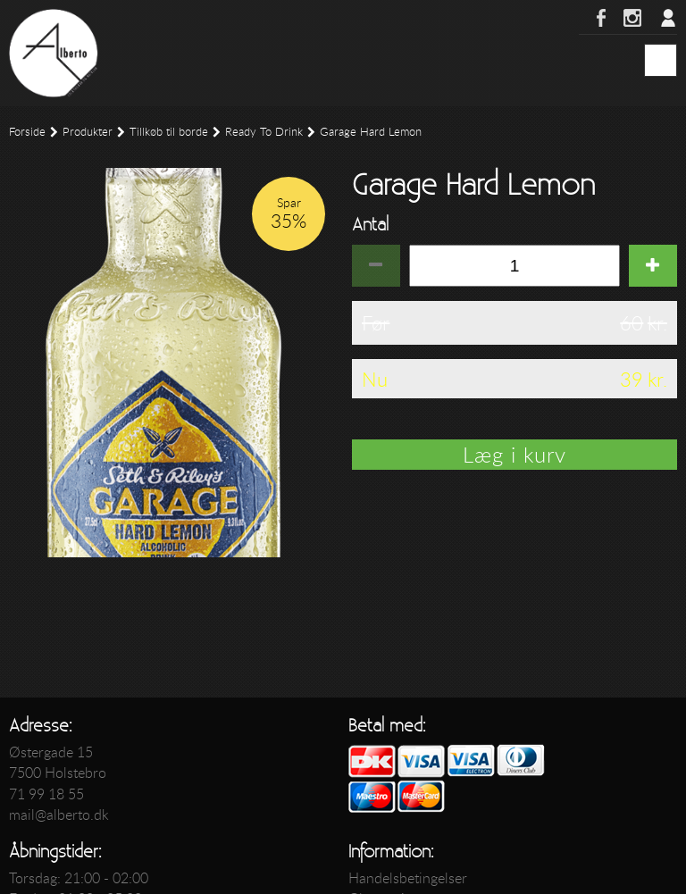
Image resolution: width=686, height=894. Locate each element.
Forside (27, 131)
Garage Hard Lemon (371, 131)
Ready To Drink (264, 131)
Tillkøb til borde (169, 131)
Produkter (88, 131)
